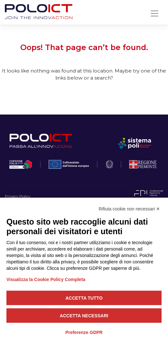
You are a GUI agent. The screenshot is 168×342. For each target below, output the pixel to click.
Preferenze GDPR (84, 332)
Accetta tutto (84, 298)
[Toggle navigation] (154, 13)
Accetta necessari (84, 315)
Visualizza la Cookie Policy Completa (45, 279)
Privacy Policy (17, 196)
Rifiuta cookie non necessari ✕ (129, 208)
